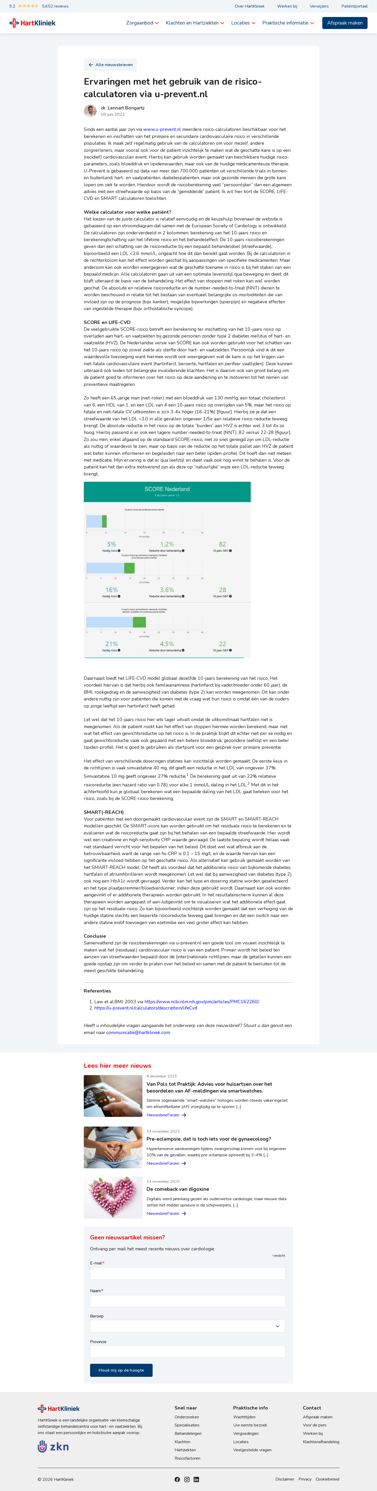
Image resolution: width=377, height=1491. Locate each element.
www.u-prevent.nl (162, 129)
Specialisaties (187, 1425)
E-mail (97, 1263)
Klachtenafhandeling (321, 1442)
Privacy (305, 1479)
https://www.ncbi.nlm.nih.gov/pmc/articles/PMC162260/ (202, 1002)
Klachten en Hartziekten (192, 23)
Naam (97, 1290)
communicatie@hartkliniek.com (138, 1032)
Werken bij (287, 6)
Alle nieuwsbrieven (110, 65)
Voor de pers (314, 1425)
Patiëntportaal (354, 6)
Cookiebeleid (327, 1479)
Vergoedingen (246, 1433)
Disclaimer (284, 1479)
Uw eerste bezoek (250, 1425)
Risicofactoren (187, 1458)
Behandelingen (188, 1433)
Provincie (98, 1342)
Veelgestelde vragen (252, 1450)
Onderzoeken (187, 1417)
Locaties (240, 23)
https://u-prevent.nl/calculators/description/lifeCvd (145, 1008)
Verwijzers (319, 6)
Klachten (182, 1442)
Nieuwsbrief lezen (167, 1115)
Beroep (97, 1316)
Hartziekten (185, 1450)
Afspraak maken (345, 23)
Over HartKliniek (250, 6)
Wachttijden (244, 1417)
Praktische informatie (285, 23)
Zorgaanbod (139, 23)
